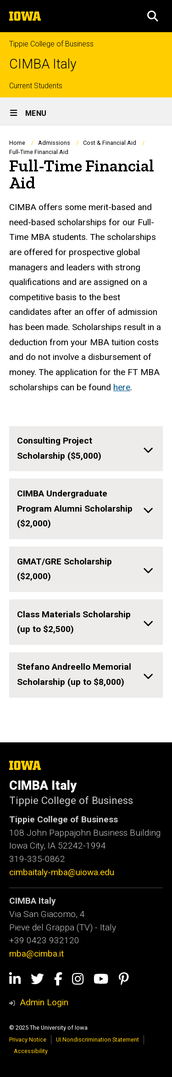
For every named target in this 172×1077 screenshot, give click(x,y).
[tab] (86, 449)
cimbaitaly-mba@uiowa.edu (61, 872)
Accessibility (31, 1051)
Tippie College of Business (51, 44)
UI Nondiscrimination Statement (97, 1039)
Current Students (35, 85)
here (121, 387)
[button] (152, 16)
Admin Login (44, 1002)
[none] (86, 449)
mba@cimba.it (37, 953)
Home (17, 142)
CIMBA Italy (43, 64)
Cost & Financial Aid (109, 142)
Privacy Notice (27, 1039)
